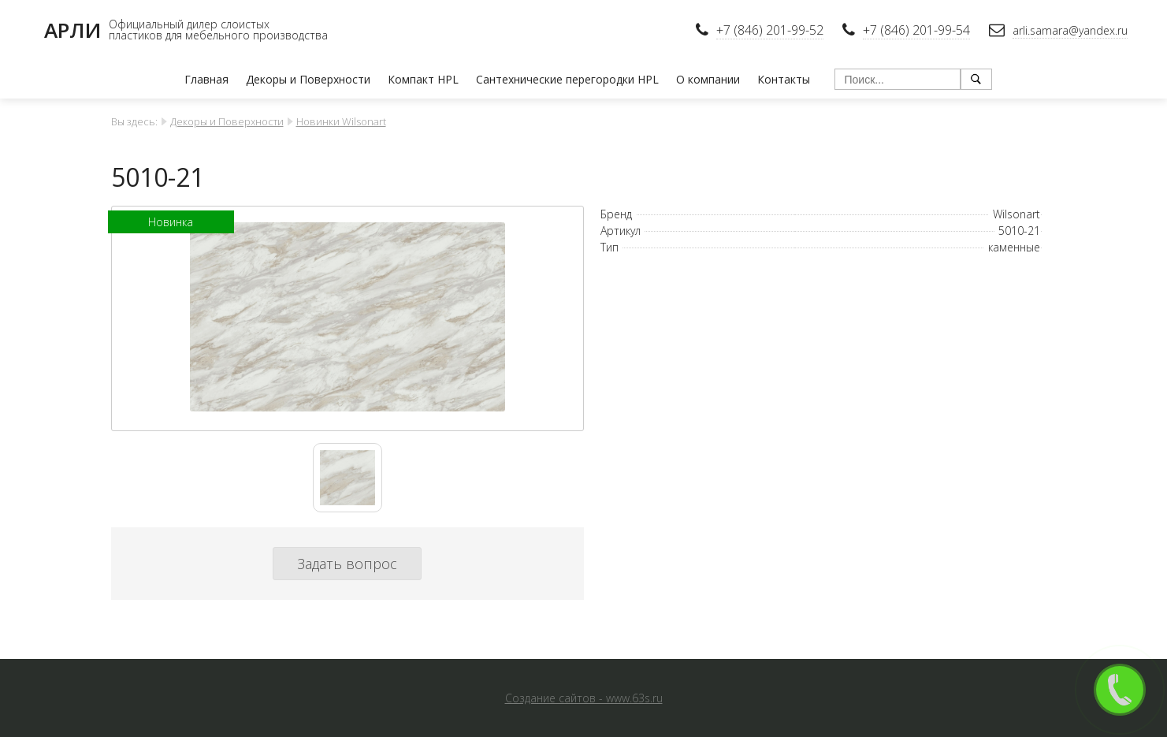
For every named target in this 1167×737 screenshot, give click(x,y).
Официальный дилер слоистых (189, 24)
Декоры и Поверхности (308, 79)
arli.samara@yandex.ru (1070, 30)
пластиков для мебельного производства (218, 35)
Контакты (783, 79)
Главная (206, 79)
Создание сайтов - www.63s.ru (584, 697)
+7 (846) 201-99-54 (916, 30)
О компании (708, 79)
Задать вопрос (347, 563)
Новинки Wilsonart (341, 121)
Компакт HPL (423, 79)
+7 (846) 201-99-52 (769, 30)
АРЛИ (72, 30)
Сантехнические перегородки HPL (567, 79)
